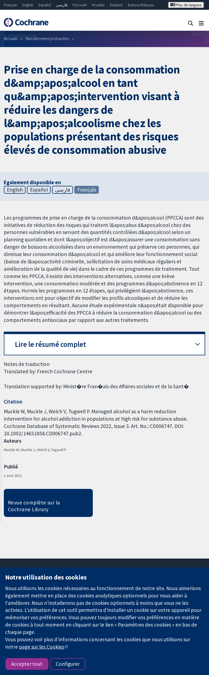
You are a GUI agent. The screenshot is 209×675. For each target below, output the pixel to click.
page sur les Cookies (41, 646)
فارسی (61, 4)
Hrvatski (98, 4)
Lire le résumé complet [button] (50, 344)
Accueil (10, 38)
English (27, 4)
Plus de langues (186, 4)
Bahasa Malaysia (141, 4)
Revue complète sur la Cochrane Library (34, 506)
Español (44, 4)
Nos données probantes (47, 38)
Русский (80, 4)
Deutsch (116, 4)
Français (10, 4)
